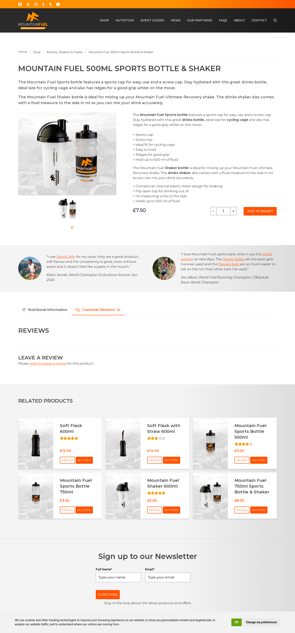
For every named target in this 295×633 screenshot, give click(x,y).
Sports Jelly (65, 257)
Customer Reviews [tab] (98, 310)
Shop (104, 20)
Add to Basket (260, 211)
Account (240, 4)
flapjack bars (228, 264)
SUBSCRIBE (108, 594)
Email (149, 569)
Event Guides (152, 20)
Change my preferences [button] (261, 622)
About (239, 20)
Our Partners (199, 20)
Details (67, 460)
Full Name (104, 569)
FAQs (223, 20)
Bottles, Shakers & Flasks (65, 52)
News (176, 20)
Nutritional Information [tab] (44, 310)
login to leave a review (48, 363)
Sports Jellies (233, 259)
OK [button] (237, 622)
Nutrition (125, 20)
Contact (259, 20)
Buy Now (84, 460)
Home (22, 52)
